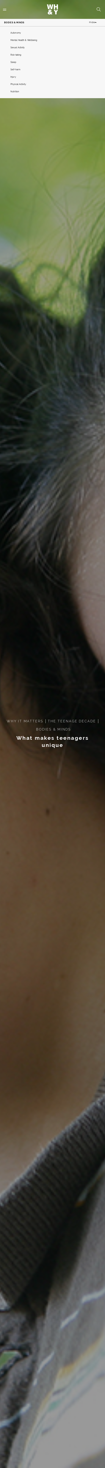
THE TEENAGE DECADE (72, 721)
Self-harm (15, 69)
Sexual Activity (17, 47)
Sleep (13, 62)
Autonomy (15, 33)
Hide (93, 22)
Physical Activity (18, 84)
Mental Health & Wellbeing (23, 40)
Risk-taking (15, 55)
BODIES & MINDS (53, 729)
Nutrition (14, 91)
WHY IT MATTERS (25, 721)
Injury (13, 77)
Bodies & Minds (14, 22)
